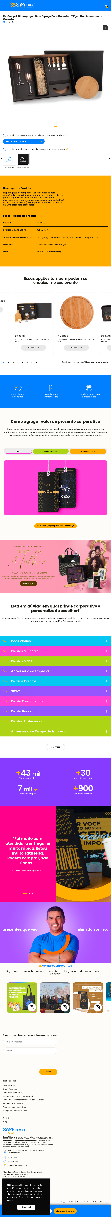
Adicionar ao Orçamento (65, 1211)
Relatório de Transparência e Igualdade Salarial (23, 1100)
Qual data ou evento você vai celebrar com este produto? (35, 135)
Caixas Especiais (88, 451)
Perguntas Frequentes (13, 1093)
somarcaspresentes (55, 965)
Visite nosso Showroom (13, 1103)
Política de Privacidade (99, 1202)
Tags (18, 451)
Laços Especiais (50, 451)
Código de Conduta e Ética (15, 1111)
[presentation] (22, 1061)
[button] (55, 126)
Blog (5, 1122)
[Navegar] (25, 893)
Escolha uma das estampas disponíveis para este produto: (35, 149)
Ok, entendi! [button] (26, 1207)
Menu (5, 5)
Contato (7, 1118)
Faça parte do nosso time (14, 1107)
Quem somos (9, 1086)
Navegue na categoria (96, 362)
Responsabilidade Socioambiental (18, 1096)
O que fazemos (10, 1089)
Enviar (48, 1072)
